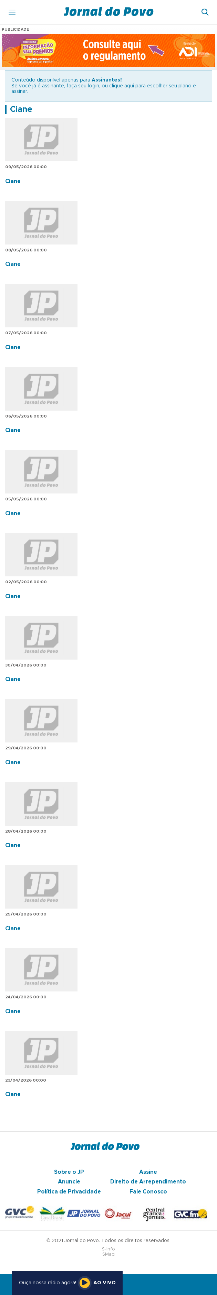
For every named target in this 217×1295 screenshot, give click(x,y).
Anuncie (69, 1181)
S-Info (108, 1249)
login (93, 86)
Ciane (21, 109)
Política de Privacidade (69, 1192)
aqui (129, 86)
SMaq (108, 1254)
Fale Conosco (148, 1192)
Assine (148, 1172)
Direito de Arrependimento (148, 1181)
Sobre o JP (69, 1172)
